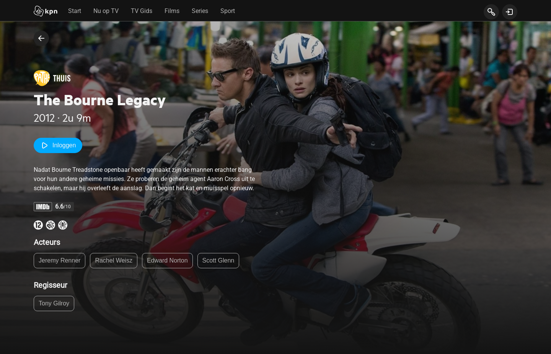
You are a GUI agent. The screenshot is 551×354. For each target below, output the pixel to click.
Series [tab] (200, 11)
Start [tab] (74, 11)
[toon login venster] (509, 12)
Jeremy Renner (59, 260)
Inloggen (58, 145)
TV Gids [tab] (141, 11)
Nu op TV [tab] (106, 11)
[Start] (45, 12)
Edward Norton (167, 260)
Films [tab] (172, 11)
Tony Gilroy (54, 303)
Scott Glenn (218, 260)
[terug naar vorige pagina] (41, 38)
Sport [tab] (227, 11)
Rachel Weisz (113, 260)
